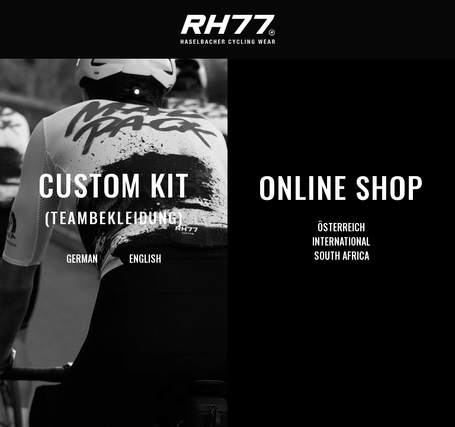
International (341, 241)
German (82, 258)
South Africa (341, 255)
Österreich (341, 227)
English (145, 258)
